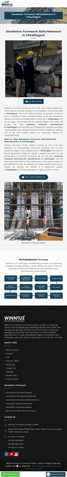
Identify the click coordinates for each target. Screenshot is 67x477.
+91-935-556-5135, (16, 444)
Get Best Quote (33, 101)
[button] (61, 211)
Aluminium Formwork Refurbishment (22, 400)
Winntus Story (12, 350)
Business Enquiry (55, 474)
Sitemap (9, 372)
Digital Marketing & (54, 466)
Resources (10, 364)
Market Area (11, 375)
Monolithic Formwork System (19, 407)
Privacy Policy (12, 379)
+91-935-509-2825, (16, 440)
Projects (9, 353)
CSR (8, 357)
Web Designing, (38, 466)
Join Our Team (12, 361)
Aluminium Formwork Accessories (21, 396)
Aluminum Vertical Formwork (19, 403)
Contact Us (11, 368)
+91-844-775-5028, (16, 437)
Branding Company (33, 469)
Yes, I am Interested (33, 177)
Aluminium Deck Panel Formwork (21, 411)
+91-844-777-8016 (16, 448)
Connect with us (10, 474)
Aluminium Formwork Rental (19, 392)
